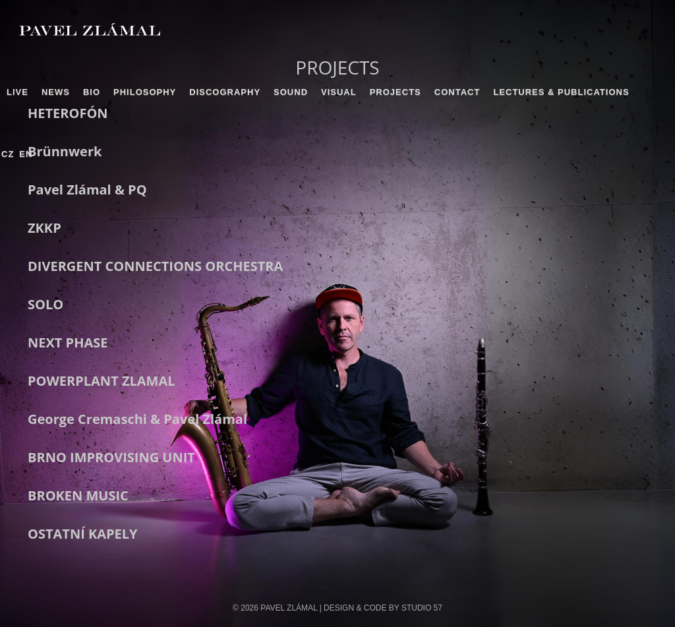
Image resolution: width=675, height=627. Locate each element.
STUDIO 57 (421, 607)
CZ (7, 154)
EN (25, 154)
